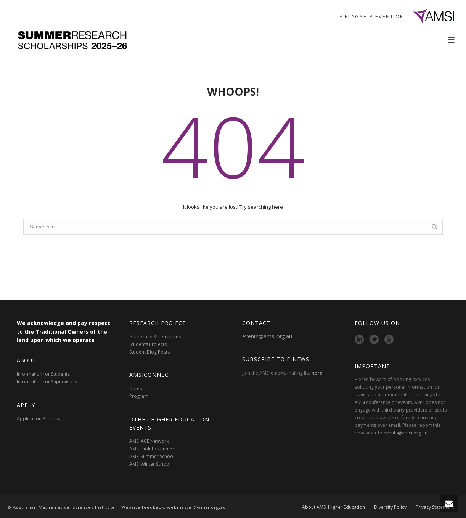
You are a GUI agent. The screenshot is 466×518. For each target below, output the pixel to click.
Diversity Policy (390, 507)
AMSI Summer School (151, 456)
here (317, 373)
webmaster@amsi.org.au (196, 507)
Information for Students (43, 374)
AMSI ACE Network (149, 441)
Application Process (38, 418)
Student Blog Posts (149, 352)
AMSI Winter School (149, 464)
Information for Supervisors (47, 381)
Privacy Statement (435, 507)
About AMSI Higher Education (333, 507)
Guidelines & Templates (155, 336)
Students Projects (148, 344)
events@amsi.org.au (267, 336)
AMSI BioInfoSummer (151, 449)
